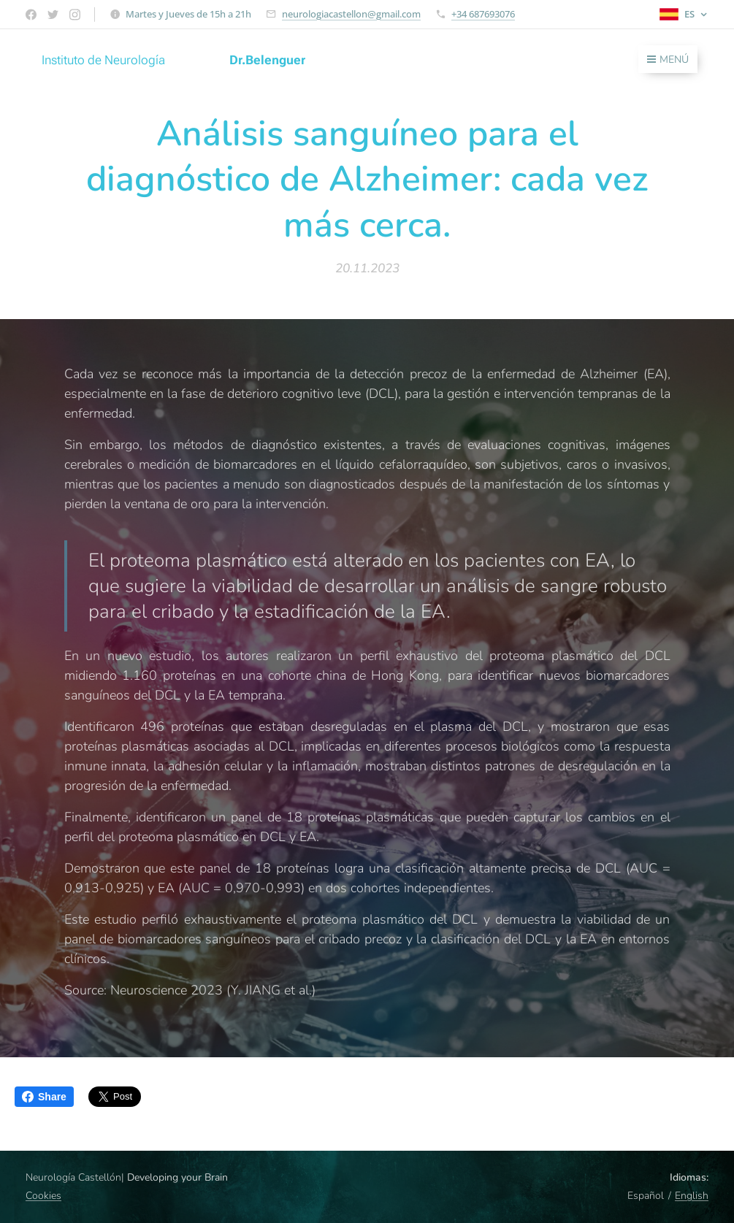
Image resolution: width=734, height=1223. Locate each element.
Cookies (43, 1196)
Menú (668, 59)
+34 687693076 (483, 13)
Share (44, 1097)
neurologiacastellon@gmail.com (351, 13)
